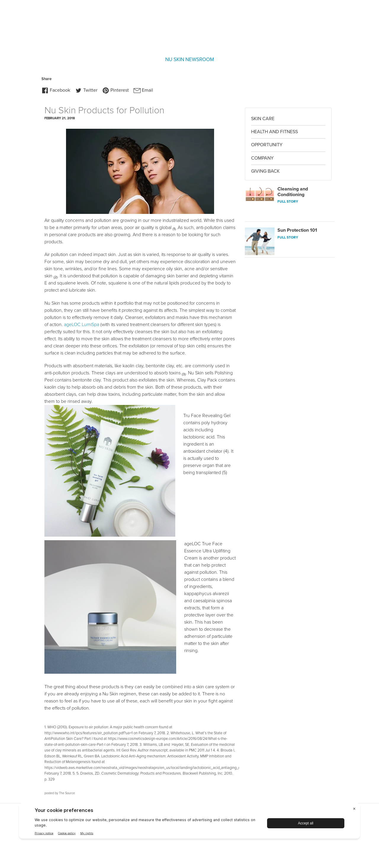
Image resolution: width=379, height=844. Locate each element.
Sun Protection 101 (297, 230)
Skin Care (262, 119)
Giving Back (265, 171)
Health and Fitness (274, 132)
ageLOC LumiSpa (81, 325)
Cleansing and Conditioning (292, 192)
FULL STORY (287, 201)
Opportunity (266, 145)
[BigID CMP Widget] (189, 822)
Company (262, 158)
